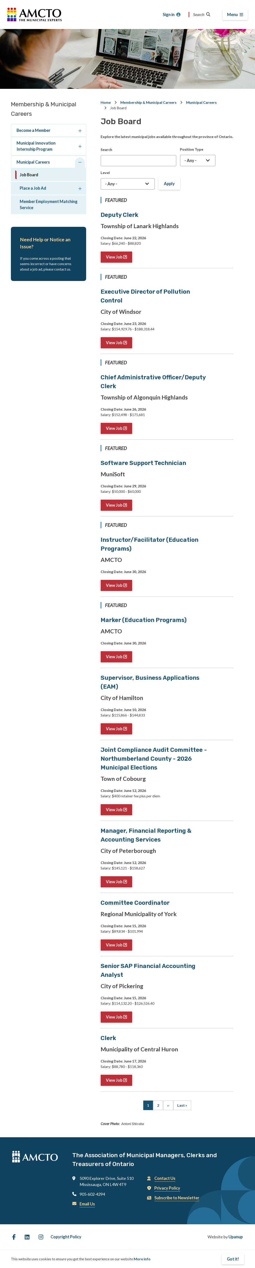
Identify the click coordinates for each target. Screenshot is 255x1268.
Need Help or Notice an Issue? (45, 243)
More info (142, 1259)
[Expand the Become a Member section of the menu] (80, 131)
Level (105, 172)
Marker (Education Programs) (144, 620)
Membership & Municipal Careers (148, 102)
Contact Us (164, 1178)
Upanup (235, 1236)
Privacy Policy (167, 1188)
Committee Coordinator (135, 902)
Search (201, 14)
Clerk (108, 1038)
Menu (232, 14)
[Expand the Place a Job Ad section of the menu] (80, 189)
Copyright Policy (66, 1236)
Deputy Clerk (119, 214)
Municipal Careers (33, 162)
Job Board (29, 174)
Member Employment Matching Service (49, 204)
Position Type (191, 149)
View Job (114, 256)
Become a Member (33, 130)
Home (106, 102)
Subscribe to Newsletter (176, 1197)
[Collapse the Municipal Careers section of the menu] (80, 162)
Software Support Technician (143, 463)
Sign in (169, 14)
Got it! (233, 1258)
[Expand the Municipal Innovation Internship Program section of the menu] (80, 147)
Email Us (87, 1203)
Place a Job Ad (33, 188)
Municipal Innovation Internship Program (36, 146)
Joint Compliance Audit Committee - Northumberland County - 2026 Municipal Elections (154, 758)
